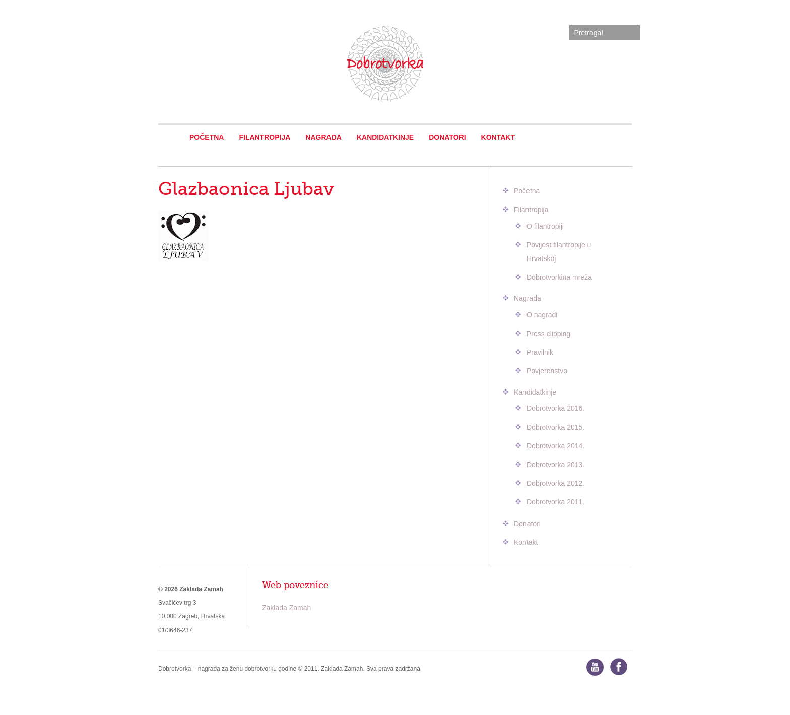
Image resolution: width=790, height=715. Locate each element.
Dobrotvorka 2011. (555, 502)
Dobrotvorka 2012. (555, 483)
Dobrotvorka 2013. (555, 465)
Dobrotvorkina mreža (559, 277)
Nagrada (323, 137)
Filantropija (264, 137)
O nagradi (541, 315)
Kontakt (498, 137)
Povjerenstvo (546, 371)
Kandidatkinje (385, 137)
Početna (206, 137)
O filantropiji (545, 226)
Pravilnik (539, 352)
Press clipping (548, 334)
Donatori (447, 137)
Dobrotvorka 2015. (555, 427)
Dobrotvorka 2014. (555, 446)
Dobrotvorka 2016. (555, 408)
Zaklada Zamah (286, 608)
